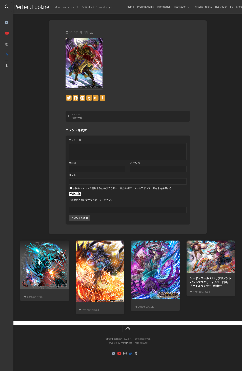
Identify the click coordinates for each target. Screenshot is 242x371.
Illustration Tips (217, 6)
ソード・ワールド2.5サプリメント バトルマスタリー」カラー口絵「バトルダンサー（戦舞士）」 (210, 282)
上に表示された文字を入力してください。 (91, 200)
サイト (72, 175)
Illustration (173, 7)
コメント (75, 140)
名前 (72, 163)
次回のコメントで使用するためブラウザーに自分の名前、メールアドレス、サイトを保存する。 (123, 188)
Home (123, 6)
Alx (146, 343)
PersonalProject (196, 6)
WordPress (126, 343)
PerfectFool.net (39, 6)
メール (135, 163)
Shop (232, 6)
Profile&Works (138, 6)
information (157, 6)
